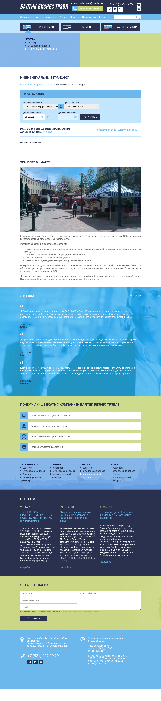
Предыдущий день (104, 129)
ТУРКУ (114, 464)
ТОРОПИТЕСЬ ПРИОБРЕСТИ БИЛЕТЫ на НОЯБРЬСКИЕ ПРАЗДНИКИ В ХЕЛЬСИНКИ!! (37, 516)
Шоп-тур (32, 42)
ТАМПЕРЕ (55, 464)
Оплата (63, 17)
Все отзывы (135, 295)
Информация (89, 17)
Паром (116, 474)
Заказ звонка (87, 8)
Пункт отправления (32, 102)
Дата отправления (32, 113)
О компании (26, 17)
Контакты (104, 17)
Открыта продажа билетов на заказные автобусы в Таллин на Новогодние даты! (75, 516)
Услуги (39, 17)
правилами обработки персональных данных (81, 611)
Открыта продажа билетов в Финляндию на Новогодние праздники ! (116, 515)
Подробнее (26, 567)
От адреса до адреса (39, 45)
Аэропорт (28, 474)
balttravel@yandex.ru (91, 3)
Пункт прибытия (71, 102)
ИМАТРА (30, 39)
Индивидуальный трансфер (42, 49)
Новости (74, 17)
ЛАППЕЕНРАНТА (29, 464)
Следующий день (129, 129)
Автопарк (51, 17)
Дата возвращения (67, 113)
